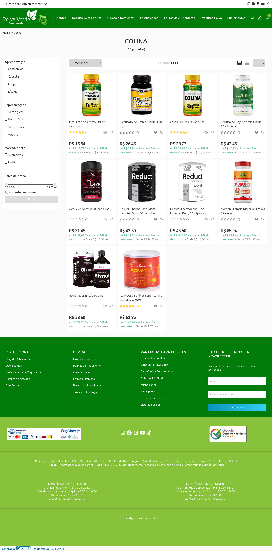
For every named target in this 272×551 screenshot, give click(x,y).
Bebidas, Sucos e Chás (87, 18)
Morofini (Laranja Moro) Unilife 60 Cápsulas (243, 211)
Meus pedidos (149, 391)
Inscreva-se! (237, 407)
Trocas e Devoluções (86, 392)
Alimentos (59, 18)
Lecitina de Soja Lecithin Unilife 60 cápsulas (241, 124)
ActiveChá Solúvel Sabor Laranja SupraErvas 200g (141, 298)
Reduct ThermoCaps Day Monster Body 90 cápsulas (188, 211)
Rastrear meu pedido (153, 398)
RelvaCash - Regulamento (157, 371)
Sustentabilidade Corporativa (23, 372)
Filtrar (31, 199)
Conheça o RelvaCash (154, 365)
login (24, 4)
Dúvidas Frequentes (85, 359)
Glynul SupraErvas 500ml (86, 296)
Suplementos (236, 18)
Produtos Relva (211, 18)
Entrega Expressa (84, 379)
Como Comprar (82, 372)
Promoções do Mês (153, 358)
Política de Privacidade (87, 385)
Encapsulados (149, 18)
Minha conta (148, 385)
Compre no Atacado (18, 379)
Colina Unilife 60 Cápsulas (187, 122)
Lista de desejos (151, 405)
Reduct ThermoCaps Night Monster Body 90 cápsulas (137, 211)
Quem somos (14, 366)
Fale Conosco (14, 385)
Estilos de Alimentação (179, 18)
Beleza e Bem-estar (120, 18)
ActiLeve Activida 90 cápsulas (89, 209)
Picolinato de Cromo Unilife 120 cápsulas (141, 124)
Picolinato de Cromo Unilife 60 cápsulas (89, 124)
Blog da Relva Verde (18, 359)
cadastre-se (39, 4)
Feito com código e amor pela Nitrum (136, 518)
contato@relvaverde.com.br (76, 465)
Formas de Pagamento (87, 366)
